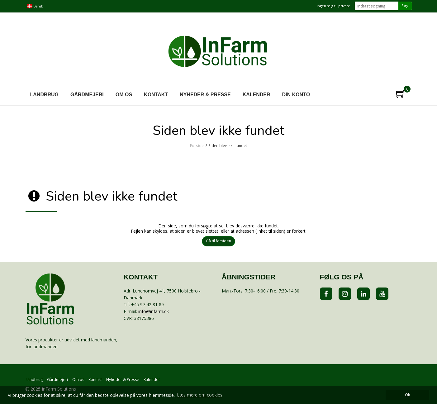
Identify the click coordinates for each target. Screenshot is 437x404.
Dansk (35, 6)
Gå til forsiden (218, 241)
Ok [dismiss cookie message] (407, 394)
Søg (405, 5)
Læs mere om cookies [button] (199, 395)
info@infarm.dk (153, 311)
